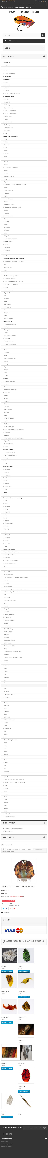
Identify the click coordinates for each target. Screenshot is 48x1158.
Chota (5, 156)
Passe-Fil (6, 637)
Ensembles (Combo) (10, 324)
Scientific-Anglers (8, 267)
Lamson (6, 332)
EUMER (6, 663)
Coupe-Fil (7, 85)
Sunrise (6, 797)
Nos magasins (8, 831)
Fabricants (8, 837)
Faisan (5, 685)
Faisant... (4, 1112)
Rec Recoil (7, 102)
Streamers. (7, 404)
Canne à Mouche (9, 341)
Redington (6, 330)
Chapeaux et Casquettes (11, 167)
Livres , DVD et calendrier (10, 136)
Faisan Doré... (5, 992)
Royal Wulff (7, 293)
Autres (6, 82)
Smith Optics (7, 486)
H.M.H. (6, 660)
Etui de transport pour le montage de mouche (16, 589)
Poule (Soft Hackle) (9, 694)
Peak (5, 805)
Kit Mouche (7, 814)
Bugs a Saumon (8, 441)
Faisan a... (4, 1063)
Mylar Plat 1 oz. (8, 777)
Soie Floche (7, 728)
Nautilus (6, 526)
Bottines (6, 153)
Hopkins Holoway (8, 107)
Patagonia (6, 179)
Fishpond (7, 247)
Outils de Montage (9, 620)
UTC (5, 566)
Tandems (6, 384)
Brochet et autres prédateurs (11, 275)
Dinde (5, 668)
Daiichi (5, 714)
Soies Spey (7, 307)
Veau (5, 742)
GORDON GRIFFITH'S (10, 600)
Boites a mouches (8, 449)
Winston (6, 349)
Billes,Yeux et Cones (10, 554)
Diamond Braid (8, 572)
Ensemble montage (9, 816)
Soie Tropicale (7, 304)
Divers (6, 133)
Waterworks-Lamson (9, 204)
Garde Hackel (7, 643)
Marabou (6, 691)
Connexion (43, 4)
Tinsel (6, 762)
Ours (5, 748)
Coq (5, 680)
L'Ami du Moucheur (9, 176)
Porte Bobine (7, 626)
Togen (5, 708)
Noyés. (6, 398)
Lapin (5, 745)
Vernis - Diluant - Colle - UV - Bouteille (14, 782)
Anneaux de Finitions (10, 110)
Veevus (6, 606)
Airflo (5, 270)
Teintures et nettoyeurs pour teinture (14, 779)
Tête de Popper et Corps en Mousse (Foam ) (16, 577)
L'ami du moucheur (9, 452)
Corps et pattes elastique (11, 560)
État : (2, 893)
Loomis (6, 173)
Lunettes (5, 480)
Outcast (6, 472)
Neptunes (7, 392)
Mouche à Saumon (9, 418)
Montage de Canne (8, 96)
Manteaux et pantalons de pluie (12, 207)
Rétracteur (7, 90)
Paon (5, 683)
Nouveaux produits (6, 1144)
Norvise (6, 808)
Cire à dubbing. (8, 586)
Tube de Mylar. (8, 774)
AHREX (6, 722)
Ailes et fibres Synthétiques (11, 552)
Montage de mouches (9, 549)
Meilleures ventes (6, 1146)
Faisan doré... (22, 1086)
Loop (5, 347)
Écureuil (6, 754)
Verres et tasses (8, 68)
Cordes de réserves (9, 278)
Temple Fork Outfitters (10, 335)
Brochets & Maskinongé (10, 389)
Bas (5, 147)
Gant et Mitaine (8, 199)
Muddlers (6, 412)
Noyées (6, 421)
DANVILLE (7, 597)
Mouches (5, 378)
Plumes (6, 666)
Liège (6, 119)
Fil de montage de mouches (11, 592)
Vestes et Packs (7, 241)
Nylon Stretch (8, 617)
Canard (6, 671)
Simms (6, 150)
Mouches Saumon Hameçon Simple (13, 438)
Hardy (6, 509)
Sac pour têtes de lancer (11, 284)
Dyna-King (7, 794)
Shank (5, 725)
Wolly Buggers (8, 409)
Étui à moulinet (8, 523)
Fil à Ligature (8, 116)
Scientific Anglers (8, 318)
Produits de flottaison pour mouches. (14, 429)
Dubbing (6, 583)
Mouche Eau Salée (9, 426)
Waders (6, 221)
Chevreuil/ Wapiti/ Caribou (11, 740)
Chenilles (7, 557)
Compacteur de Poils (9, 640)
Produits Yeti (6, 62)
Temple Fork (7, 130)
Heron (5, 688)
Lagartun (6, 771)
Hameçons (7, 697)
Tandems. (6, 406)
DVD (5, 139)
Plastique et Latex (8, 574)
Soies (6, 287)
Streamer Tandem (8, 443)
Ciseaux (6, 623)
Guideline (6, 162)
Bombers (6, 424)
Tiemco (6, 703)
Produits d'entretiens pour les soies (13, 281)
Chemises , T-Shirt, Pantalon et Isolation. (15, 184)
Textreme (6, 611)
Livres (6, 142)
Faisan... (3, 966)
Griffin (5, 799)
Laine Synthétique (9, 614)
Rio (5, 264)
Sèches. (6, 395)
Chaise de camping (9, 73)
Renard (6, 751)
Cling (5, 463)
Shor (5, 461)
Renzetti (6, 802)
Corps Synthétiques (9, 563)
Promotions (4, 1141)
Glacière (6, 65)
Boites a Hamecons (9, 720)
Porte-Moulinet (8, 122)
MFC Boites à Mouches (10, 455)
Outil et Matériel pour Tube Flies (13, 657)
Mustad (6, 700)
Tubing (5, 580)
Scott (5, 372)
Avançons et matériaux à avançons (13, 261)
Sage (5, 367)
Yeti (5, 256)
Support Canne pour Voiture (12, 93)
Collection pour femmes (10, 238)
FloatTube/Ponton (8, 466)
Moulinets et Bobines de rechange (13, 498)
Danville (6, 734)
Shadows (7, 432)
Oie (5, 674)
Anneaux (6, 99)
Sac (5, 70)
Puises (5, 492)
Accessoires (6, 79)
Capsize (6, 181)
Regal (5, 791)
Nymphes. (6, 401)
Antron (5, 569)
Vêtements (6, 144)
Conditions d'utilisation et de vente (13, 828)
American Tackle (8, 127)
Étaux (6, 788)
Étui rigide (7, 338)
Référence (4, 890)
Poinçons (6, 634)
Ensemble (6, 654)
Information (9, 823)
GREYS (6, 529)
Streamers (6, 387)
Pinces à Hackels (8, 631)
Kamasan (6, 711)
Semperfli (6, 609)
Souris (5, 415)
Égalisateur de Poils (9, 646)
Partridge (6, 705)
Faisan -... (21, 966)
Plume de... (21, 1063)
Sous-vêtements (8, 216)
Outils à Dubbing (8, 629)
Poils (5, 737)
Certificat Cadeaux (8, 478)
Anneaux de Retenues (10, 113)
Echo (5, 355)
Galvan (6, 503)
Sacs (4, 532)
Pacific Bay (7, 105)
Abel (5, 500)
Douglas (6, 369)
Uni (5, 731)
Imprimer (6, 912)
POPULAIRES (7, 76)
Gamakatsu (7, 717)
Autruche (6, 677)
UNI (5, 594)
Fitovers (6, 483)
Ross (5, 515)
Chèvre (6, 757)
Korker (5, 159)
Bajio (5, 489)
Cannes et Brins (7, 321)
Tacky (6, 458)
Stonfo (5, 811)
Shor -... (20, 1112)
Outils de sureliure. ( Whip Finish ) (13, 651)
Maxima (6, 273)
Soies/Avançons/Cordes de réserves (13, 258)
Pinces (6, 88)
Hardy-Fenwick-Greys (10, 358)
